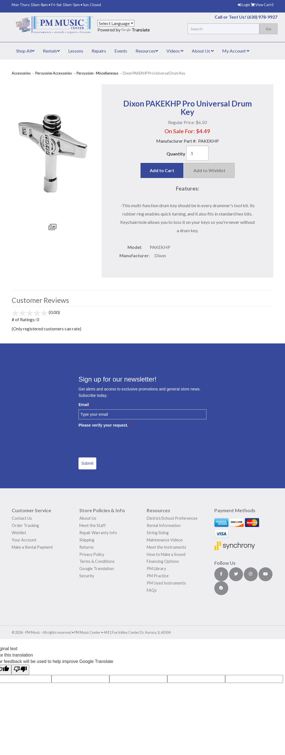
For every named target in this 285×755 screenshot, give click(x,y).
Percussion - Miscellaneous (97, 73)
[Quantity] (197, 153)
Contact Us (22, 518)
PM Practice (158, 575)
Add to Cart (162, 170)
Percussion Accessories (53, 73)
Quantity (175, 153)
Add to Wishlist (209, 170)
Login (244, 5)
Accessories (21, 73)
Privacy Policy (91, 554)
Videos (174, 50)
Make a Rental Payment (32, 547)
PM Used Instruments (166, 583)
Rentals (51, 50)
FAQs (152, 590)
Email (85, 404)
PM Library (156, 568)
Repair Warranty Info (98, 532)
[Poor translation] (20, 670)
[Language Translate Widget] (115, 23)
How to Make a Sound (166, 554)
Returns (86, 547)
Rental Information (164, 525)
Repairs (99, 50)
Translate (135, 29)
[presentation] (120, 440)
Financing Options (163, 561)
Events (120, 50)
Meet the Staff (92, 525)
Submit (87, 463)
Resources (147, 50)
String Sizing (158, 532)
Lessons (75, 50)
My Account (235, 50)
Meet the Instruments (166, 547)
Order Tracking (25, 525)
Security (86, 575)
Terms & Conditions (97, 561)
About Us (203, 50)
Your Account (24, 540)
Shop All (25, 50)
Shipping (86, 540)
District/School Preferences (172, 518)
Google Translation (96, 568)
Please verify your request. (104, 425)
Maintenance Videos (165, 540)
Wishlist (19, 532)
